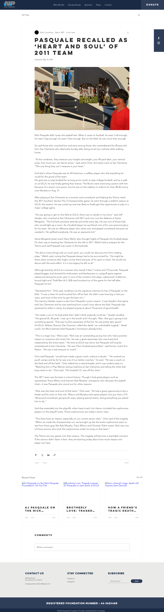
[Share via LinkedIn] (48, 455)
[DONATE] (152, 5)
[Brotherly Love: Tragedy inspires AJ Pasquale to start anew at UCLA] (82, 492)
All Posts (25, 15)
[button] (139, 15)
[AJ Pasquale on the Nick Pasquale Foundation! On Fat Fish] (40, 492)
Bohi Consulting (99, 611)
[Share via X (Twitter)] (42, 455)
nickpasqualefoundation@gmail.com (37, 584)
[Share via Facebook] (36, 455)
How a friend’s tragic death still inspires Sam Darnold (122, 509)
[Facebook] (158, 38)
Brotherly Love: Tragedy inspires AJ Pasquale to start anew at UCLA (81, 509)
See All (139, 477)
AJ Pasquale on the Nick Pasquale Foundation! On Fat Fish (40, 509)
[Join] (136, 581)
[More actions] (127, 32)
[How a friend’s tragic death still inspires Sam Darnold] (123, 492)
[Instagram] (158, 43)
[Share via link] (54, 455)
